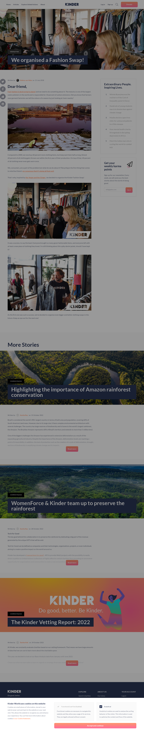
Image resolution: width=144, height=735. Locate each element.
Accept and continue (95, 726)
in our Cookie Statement (21, 718)
